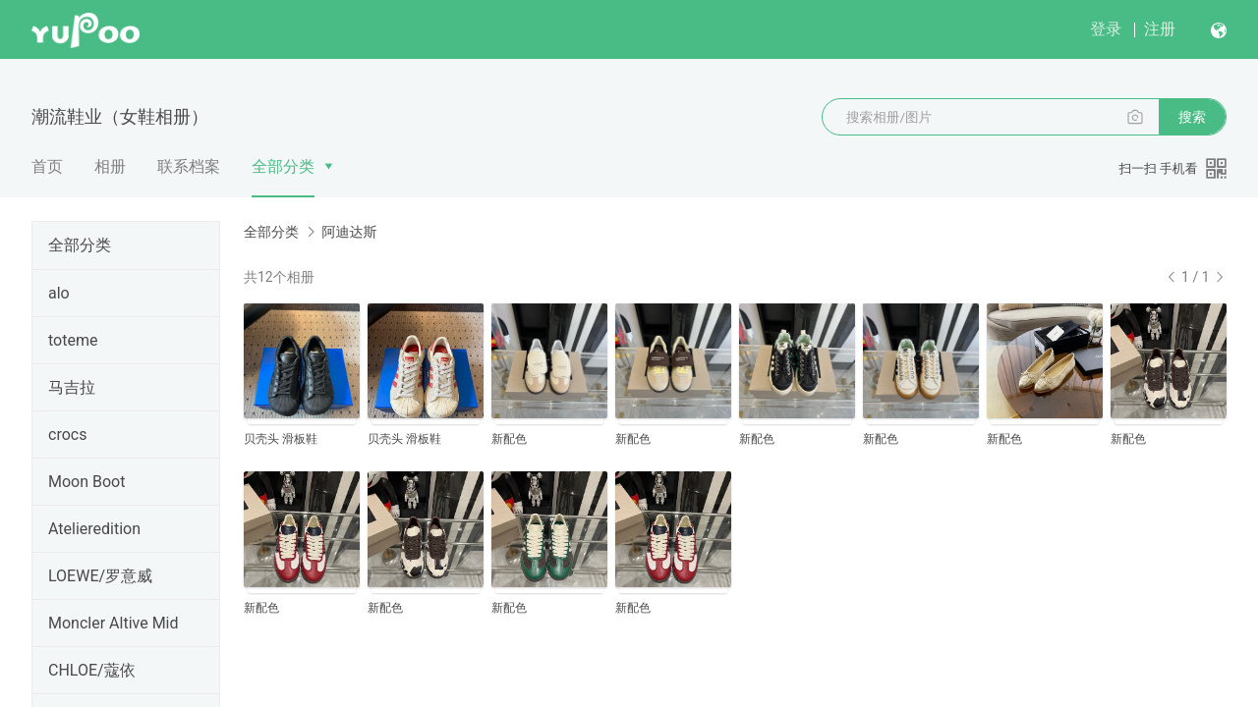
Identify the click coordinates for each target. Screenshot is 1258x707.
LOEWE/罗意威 (100, 576)
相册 (110, 166)
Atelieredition (94, 528)
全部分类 (283, 166)
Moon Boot (86, 481)
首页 (47, 166)
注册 (1159, 29)
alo (59, 293)
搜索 (1192, 117)
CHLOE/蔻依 (92, 670)
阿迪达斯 (348, 232)
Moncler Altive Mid (113, 623)
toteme (72, 340)
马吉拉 (71, 387)
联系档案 (188, 166)
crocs (67, 434)
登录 (1105, 29)
